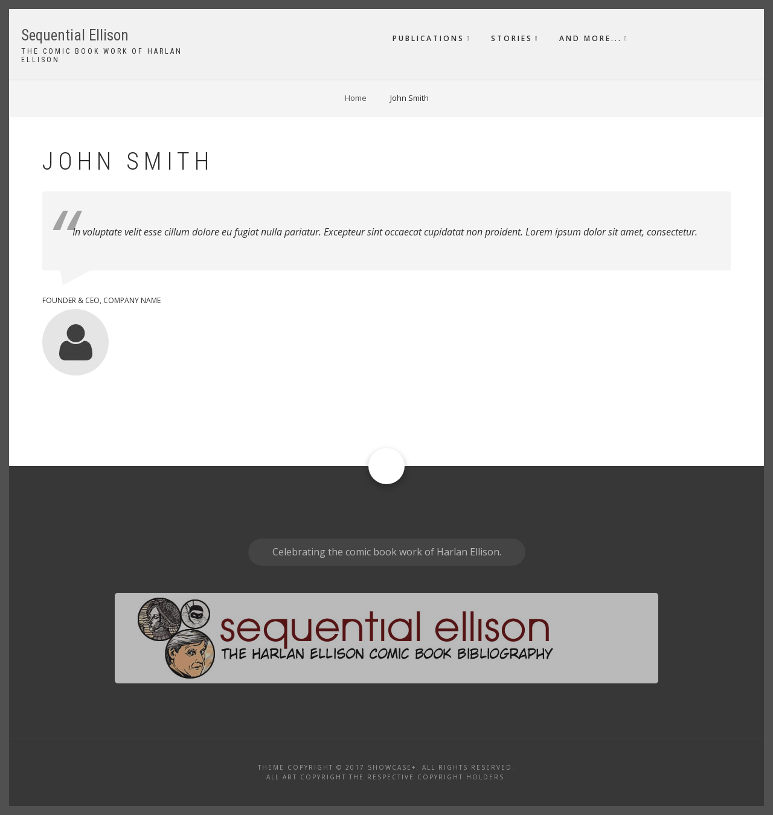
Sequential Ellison (75, 35)
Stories (512, 38)
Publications (428, 38)
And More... (590, 38)
